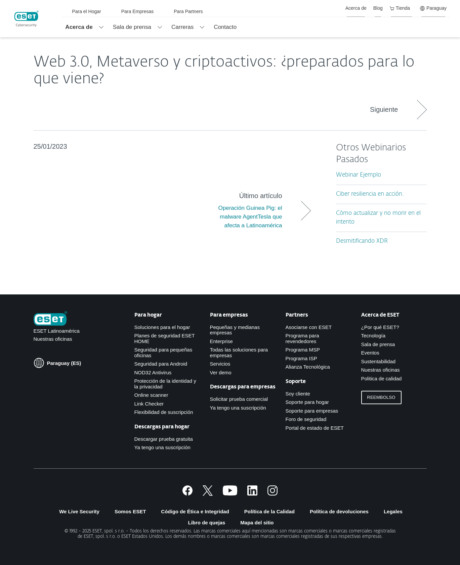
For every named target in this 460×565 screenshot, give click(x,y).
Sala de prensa (378, 344)
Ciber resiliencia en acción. (370, 194)
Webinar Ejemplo (358, 175)
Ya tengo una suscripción (162, 447)
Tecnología (373, 335)
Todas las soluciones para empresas (239, 352)
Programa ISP (301, 358)
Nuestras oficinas (53, 339)
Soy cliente (298, 393)
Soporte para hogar (307, 402)
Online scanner (151, 395)
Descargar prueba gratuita (163, 439)
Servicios (220, 364)
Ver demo (221, 372)
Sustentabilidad (378, 361)
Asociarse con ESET (309, 327)
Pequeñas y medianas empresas (235, 330)
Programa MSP (303, 349)
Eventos (370, 353)
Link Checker (149, 404)
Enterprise (221, 341)
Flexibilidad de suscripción (163, 412)
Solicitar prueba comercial (239, 399)
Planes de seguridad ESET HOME (164, 338)
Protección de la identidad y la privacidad (165, 383)
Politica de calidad (381, 378)
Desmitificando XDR (362, 241)
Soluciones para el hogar (162, 327)
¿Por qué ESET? (380, 327)
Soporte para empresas (312, 411)
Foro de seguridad (306, 419)
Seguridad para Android (160, 364)
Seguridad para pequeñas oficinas (163, 352)
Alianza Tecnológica (308, 367)
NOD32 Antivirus (153, 372)
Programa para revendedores (302, 338)
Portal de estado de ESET (315, 428)
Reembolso (381, 397)
